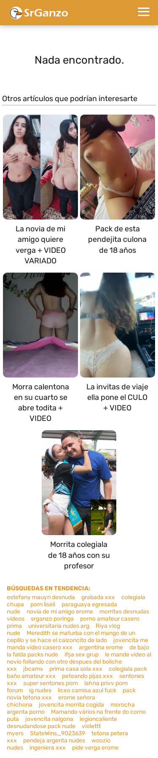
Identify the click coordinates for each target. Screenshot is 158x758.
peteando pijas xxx (87, 676)
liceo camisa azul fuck (87, 690)
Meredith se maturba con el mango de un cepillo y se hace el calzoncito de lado (71, 636)
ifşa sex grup (81, 654)
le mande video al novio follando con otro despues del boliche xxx (79, 661)
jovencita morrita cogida (71, 704)
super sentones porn (50, 683)
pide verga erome (95, 747)
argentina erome (101, 647)
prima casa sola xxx (75, 668)
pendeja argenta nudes (54, 740)
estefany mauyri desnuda (41, 597)
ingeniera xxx (47, 747)
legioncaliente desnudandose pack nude (62, 722)
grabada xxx (98, 597)
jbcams (33, 668)
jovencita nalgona (49, 719)
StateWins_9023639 (57, 733)
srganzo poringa (52, 618)
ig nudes (40, 690)
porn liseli (42, 604)
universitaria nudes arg (58, 625)
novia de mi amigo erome (60, 611)
